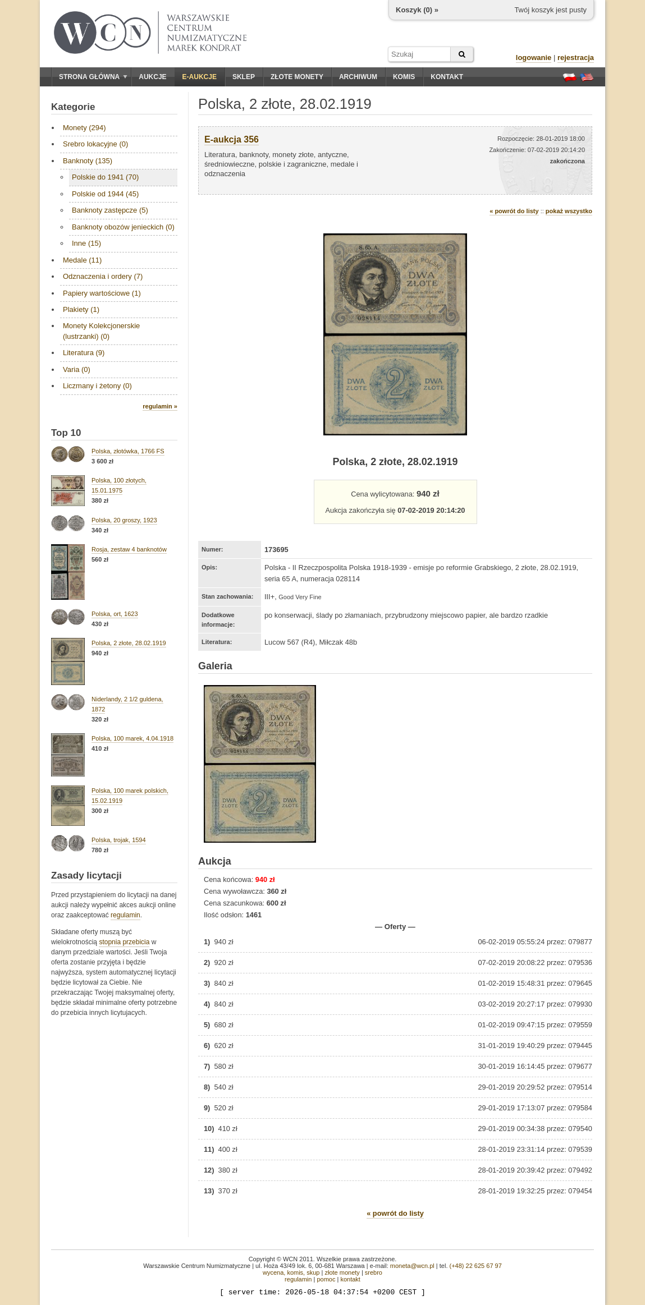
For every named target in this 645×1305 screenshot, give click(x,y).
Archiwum (358, 77)
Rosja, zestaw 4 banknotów (129, 549)
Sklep (243, 77)
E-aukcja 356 (231, 139)
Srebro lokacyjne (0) (95, 144)
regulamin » (160, 406)
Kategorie (73, 107)
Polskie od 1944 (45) (105, 194)
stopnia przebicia (124, 942)
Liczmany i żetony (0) (97, 386)
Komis (404, 77)
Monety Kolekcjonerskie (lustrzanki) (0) (101, 330)
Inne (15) (86, 243)
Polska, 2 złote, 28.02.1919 (129, 643)
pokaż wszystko (569, 211)
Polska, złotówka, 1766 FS (128, 451)
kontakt (350, 1279)
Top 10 (66, 433)
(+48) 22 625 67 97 (476, 1265)
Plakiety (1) (81, 309)
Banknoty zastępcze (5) (110, 210)
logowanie (534, 57)
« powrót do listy (514, 211)
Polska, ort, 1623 (115, 613)
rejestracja (575, 57)
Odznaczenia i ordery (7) (103, 276)
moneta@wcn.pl (412, 1265)
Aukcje (152, 77)
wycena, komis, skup (291, 1272)
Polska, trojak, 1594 (119, 840)
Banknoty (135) (87, 161)
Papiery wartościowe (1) (102, 293)
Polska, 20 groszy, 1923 (124, 520)
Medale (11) (82, 260)
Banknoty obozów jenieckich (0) (123, 227)
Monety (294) (84, 127)
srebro (373, 1272)
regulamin (125, 915)
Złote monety (297, 77)
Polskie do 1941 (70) (105, 177)
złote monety (341, 1272)
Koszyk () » (417, 10)
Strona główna (93, 77)
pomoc (326, 1279)
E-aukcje (199, 77)
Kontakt (447, 77)
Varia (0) (76, 369)
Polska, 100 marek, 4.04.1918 (132, 738)
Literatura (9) (83, 352)
